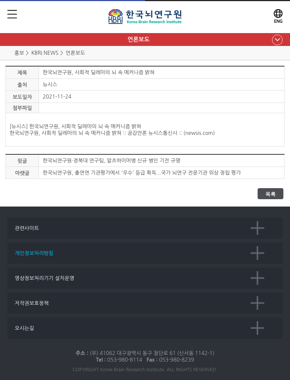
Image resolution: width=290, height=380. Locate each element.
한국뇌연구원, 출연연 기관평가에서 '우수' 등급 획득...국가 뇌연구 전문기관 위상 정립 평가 (142, 172)
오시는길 (24, 328)
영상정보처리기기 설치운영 (44, 278)
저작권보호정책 (32, 303)
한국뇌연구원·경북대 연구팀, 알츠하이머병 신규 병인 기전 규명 (111, 160)
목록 (270, 194)
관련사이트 (27, 228)
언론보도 (138, 39)
